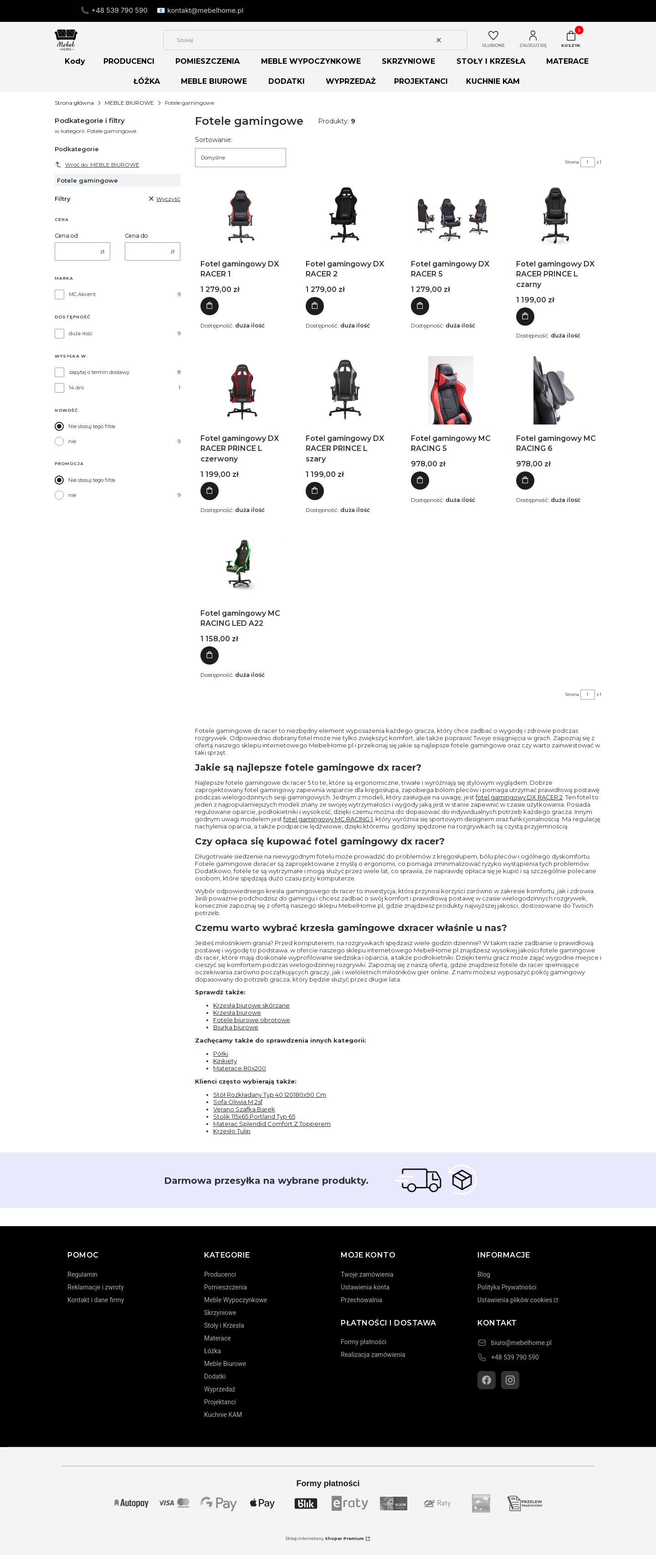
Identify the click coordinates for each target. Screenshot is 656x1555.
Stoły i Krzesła (224, 1325)
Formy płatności (363, 1341)
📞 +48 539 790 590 (114, 10)
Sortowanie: (213, 140)
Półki (220, 1053)
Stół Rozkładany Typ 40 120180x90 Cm (269, 1094)
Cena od (66, 235)
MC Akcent (82, 294)
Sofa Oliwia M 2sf (237, 1101)
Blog (483, 1274)
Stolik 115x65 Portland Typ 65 (254, 1116)
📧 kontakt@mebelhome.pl (200, 10)
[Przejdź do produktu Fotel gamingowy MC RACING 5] (451, 390)
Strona (572, 161)
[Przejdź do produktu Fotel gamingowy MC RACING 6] (556, 390)
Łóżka (212, 1351)
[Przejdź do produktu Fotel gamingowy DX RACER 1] (240, 216)
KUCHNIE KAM (493, 81)
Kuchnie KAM (223, 1414)
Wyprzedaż (219, 1389)
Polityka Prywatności (507, 1287)
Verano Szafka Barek (244, 1109)
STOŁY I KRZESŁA (490, 61)
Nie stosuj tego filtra (91, 426)
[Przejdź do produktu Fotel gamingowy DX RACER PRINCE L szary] (345, 390)
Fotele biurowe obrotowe (251, 1019)
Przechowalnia (361, 1300)
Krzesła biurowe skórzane (251, 1005)
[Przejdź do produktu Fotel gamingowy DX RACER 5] (451, 216)
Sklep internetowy (325, 1538)
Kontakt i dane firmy (95, 1300)
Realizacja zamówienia (373, 1354)
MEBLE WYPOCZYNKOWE (311, 61)
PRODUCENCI (128, 61)
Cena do (136, 235)
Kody (75, 61)
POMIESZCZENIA (207, 61)
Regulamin (82, 1274)
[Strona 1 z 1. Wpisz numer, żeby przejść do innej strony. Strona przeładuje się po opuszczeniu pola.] (587, 162)
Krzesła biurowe (237, 1012)
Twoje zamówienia (367, 1274)
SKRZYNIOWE (408, 61)
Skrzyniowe (220, 1312)
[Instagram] (510, 1380)
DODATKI (286, 81)
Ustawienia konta (365, 1287)
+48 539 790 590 (515, 1357)
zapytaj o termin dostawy (99, 372)
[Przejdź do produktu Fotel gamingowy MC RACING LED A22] (240, 565)
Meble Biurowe (225, 1363)
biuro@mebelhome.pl (521, 1342)
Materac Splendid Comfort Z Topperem (272, 1123)
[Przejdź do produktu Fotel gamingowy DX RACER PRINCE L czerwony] (240, 390)
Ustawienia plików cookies (514, 1300)
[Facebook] (486, 1380)
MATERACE (567, 61)
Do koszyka (209, 306)
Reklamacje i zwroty (95, 1287)
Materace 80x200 (239, 1068)
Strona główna (74, 102)
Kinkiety (225, 1060)
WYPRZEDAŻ (351, 81)
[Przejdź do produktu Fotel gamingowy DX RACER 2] (346, 216)
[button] (457, 40)
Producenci (220, 1274)
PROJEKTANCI (421, 81)
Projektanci (220, 1402)
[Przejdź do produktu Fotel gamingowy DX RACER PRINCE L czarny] (556, 216)
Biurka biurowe (235, 1027)
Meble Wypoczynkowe (235, 1300)
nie (72, 441)
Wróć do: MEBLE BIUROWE (97, 164)
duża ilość (80, 333)
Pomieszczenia (225, 1287)
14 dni (76, 387)
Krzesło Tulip (232, 1131)
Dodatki (215, 1376)
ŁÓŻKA (146, 81)
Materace (217, 1338)
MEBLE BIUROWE (214, 81)
